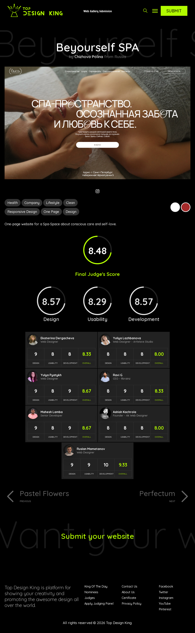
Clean (70, 203)
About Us (128, 592)
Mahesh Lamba (52, 412)
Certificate (129, 598)
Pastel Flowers (57, 496)
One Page (51, 211)
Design (71, 211)
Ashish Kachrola (124, 412)
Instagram (166, 598)
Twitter (163, 592)
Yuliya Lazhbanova (127, 338)
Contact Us (129, 587)
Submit (174, 11)
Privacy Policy (131, 604)
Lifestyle (52, 203)
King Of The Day (95, 587)
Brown (185, 207)
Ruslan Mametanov (91, 449)
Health (12, 203)
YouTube (165, 604)
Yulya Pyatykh (51, 375)
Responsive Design (22, 211)
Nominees (91, 592)
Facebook (166, 587)
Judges (89, 598)
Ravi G (117, 375)
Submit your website (97, 536)
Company (31, 203)
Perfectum (137, 496)
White (175, 207)
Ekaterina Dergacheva (57, 338)
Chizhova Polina (88, 56)
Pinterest (165, 610)
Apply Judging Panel (98, 604)
